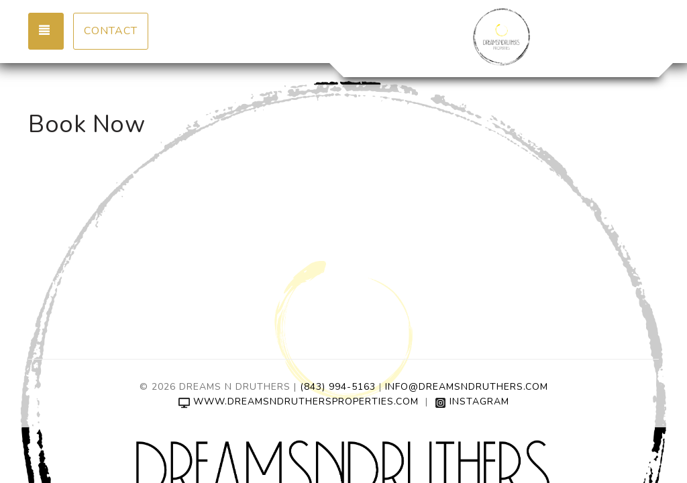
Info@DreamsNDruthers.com (466, 386)
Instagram (472, 401)
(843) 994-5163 (338, 386)
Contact (111, 30)
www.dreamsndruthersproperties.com (298, 401)
